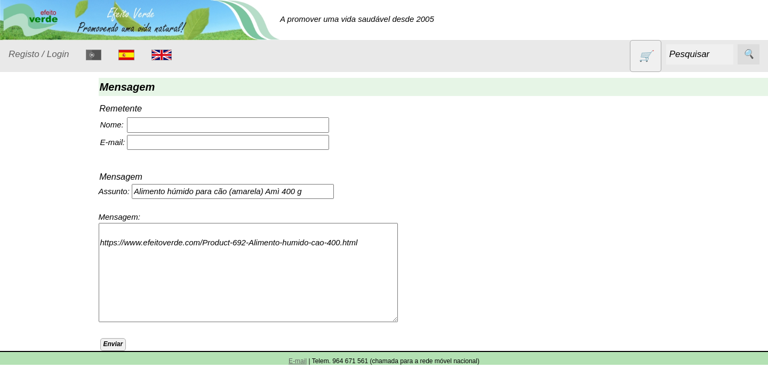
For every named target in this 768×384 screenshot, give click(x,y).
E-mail (298, 361)
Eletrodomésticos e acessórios (52, 238)
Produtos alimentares (42, 344)
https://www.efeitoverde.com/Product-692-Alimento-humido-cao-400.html (256, 272)
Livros (32, 296)
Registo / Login (39, 54)
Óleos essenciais (51, 317)
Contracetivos (45, 190)
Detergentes (43, 210)
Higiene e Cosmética (40, 270)
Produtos (25, 143)
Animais (35, 169)
